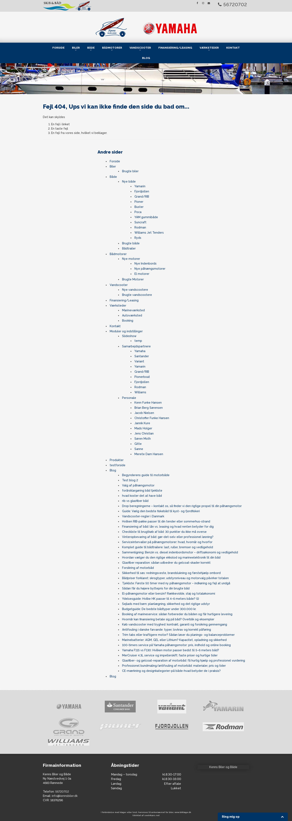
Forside (58, 47)
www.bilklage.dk (182, 812)
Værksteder (209, 47)
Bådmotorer (112, 47)
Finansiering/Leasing (175, 47)
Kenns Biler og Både (223, 767)
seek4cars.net (152, 815)
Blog (146, 58)
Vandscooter (140, 47)
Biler (76, 47)
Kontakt (233, 47)
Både (91, 47)
